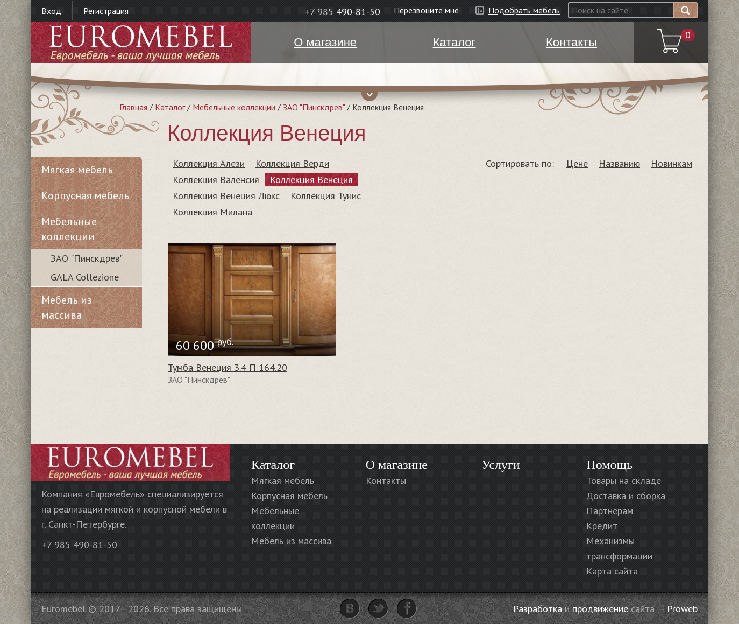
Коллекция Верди (292, 163)
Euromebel (141, 42)
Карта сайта (612, 571)
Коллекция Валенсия (216, 179)
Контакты (386, 480)
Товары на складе (623, 480)
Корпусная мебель (85, 195)
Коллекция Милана (212, 212)
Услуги (500, 465)
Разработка (537, 608)
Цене (577, 163)
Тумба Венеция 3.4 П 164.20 (227, 367)
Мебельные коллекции (234, 107)
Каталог (170, 107)
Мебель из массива (66, 307)
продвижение (600, 608)
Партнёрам (609, 510)
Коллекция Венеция (311, 179)
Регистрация (106, 10)
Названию (619, 163)
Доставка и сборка (625, 495)
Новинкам (671, 163)
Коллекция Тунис (325, 196)
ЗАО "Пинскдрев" (314, 107)
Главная (133, 107)
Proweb (682, 608)
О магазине (397, 465)
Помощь (609, 465)
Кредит (601, 526)
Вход (51, 10)
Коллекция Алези (209, 163)
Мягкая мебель (77, 170)
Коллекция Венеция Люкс (226, 196)
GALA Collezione (85, 277)
